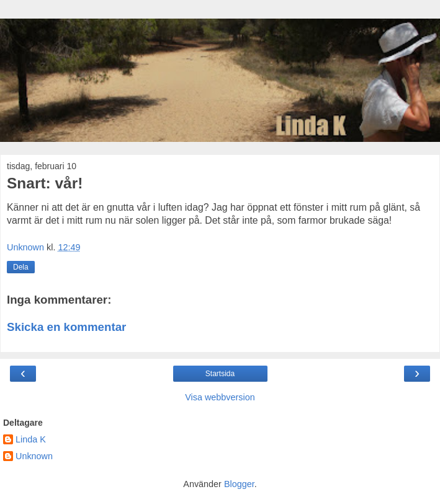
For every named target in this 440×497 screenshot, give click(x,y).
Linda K (31, 439)
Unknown (34, 456)
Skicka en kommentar (66, 326)
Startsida (220, 373)
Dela (21, 267)
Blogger (239, 484)
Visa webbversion (220, 397)
